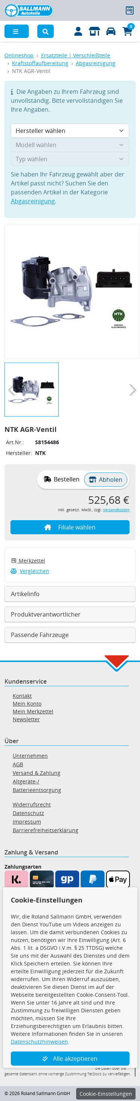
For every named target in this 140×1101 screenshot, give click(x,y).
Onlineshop (19, 55)
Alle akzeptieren (70, 1058)
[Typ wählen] (70, 159)
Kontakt (22, 695)
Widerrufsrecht (32, 804)
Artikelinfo (25, 594)
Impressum (27, 821)
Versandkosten (116, 509)
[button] (45, 31)
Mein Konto (27, 703)
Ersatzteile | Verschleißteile (75, 55)
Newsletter (26, 719)
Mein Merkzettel (33, 711)
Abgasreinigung (95, 63)
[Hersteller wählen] (70, 131)
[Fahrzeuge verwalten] (111, 31)
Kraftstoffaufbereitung (40, 63)
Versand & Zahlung (36, 772)
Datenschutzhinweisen (39, 1041)
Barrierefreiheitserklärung (45, 830)
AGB (18, 764)
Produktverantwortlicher (46, 614)
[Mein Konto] (78, 31)
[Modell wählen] (70, 145)
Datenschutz (28, 813)
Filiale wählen (70, 527)
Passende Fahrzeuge (40, 635)
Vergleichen (29, 571)
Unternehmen (30, 755)
